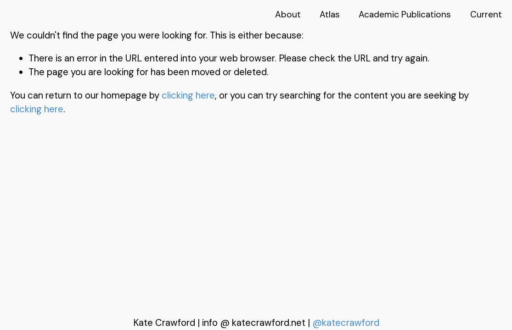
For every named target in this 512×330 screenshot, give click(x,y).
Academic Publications (405, 14)
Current (486, 14)
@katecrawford (345, 323)
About (288, 14)
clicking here (188, 95)
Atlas (330, 14)
